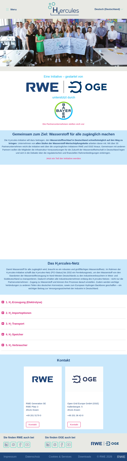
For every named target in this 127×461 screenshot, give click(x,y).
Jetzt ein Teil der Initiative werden (63, 158)
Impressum (10, 456)
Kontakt (33, 424)
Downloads (84, 456)
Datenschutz (32, 456)
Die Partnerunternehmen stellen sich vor (63, 124)
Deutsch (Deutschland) (107, 9)
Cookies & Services (60, 456)
